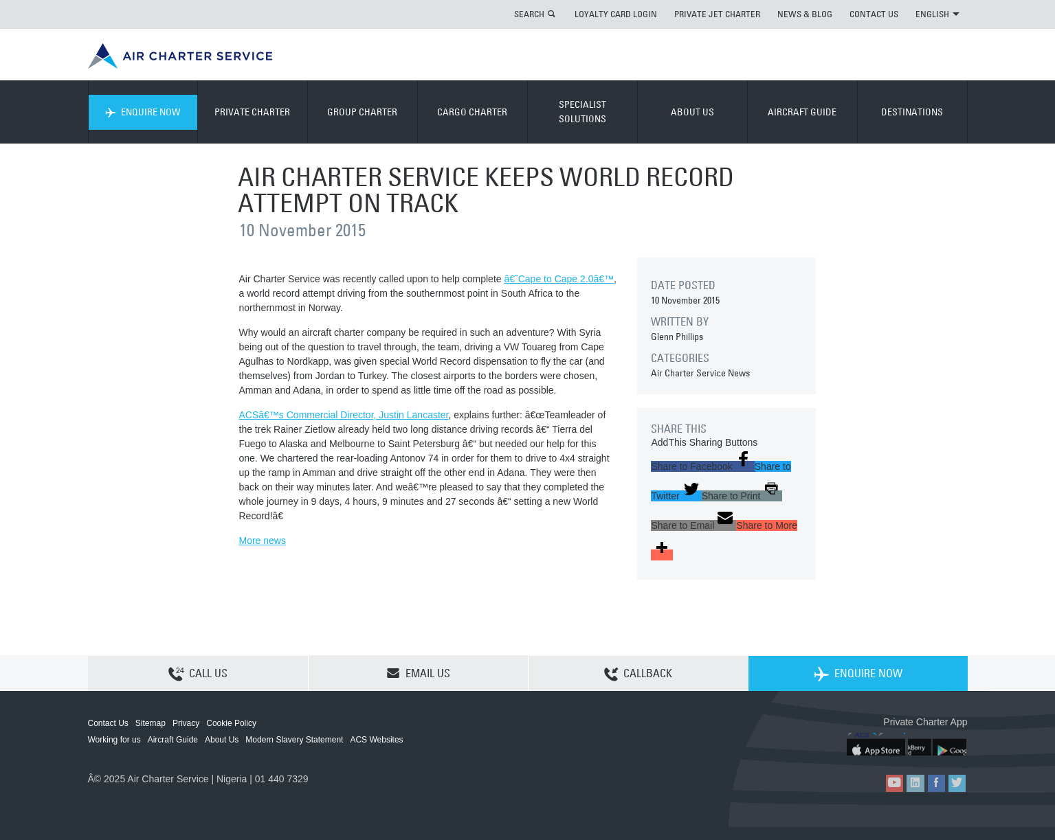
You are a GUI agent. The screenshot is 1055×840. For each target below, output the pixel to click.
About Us (221, 740)
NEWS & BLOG (804, 13)
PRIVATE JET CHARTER (717, 13)
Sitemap (150, 723)
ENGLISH (937, 13)
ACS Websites (376, 740)
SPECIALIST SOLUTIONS (582, 111)
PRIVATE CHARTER (252, 112)
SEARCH (529, 13)
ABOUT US (692, 112)
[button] (702, 466)
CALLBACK (638, 673)
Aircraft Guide (173, 740)
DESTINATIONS (912, 112)
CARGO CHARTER (472, 112)
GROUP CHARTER (362, 112)
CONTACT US (873, 13)
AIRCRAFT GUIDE (802, 112)
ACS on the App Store (876, 744)
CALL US (197, 673)
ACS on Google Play (938, 744)
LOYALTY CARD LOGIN (616, 13)
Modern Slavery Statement (294, 740)
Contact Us (108, 723)
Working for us (114, 740)
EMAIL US (418, 673)
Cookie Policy (231, 723)
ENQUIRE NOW (142, 112)
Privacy (186, 723)
